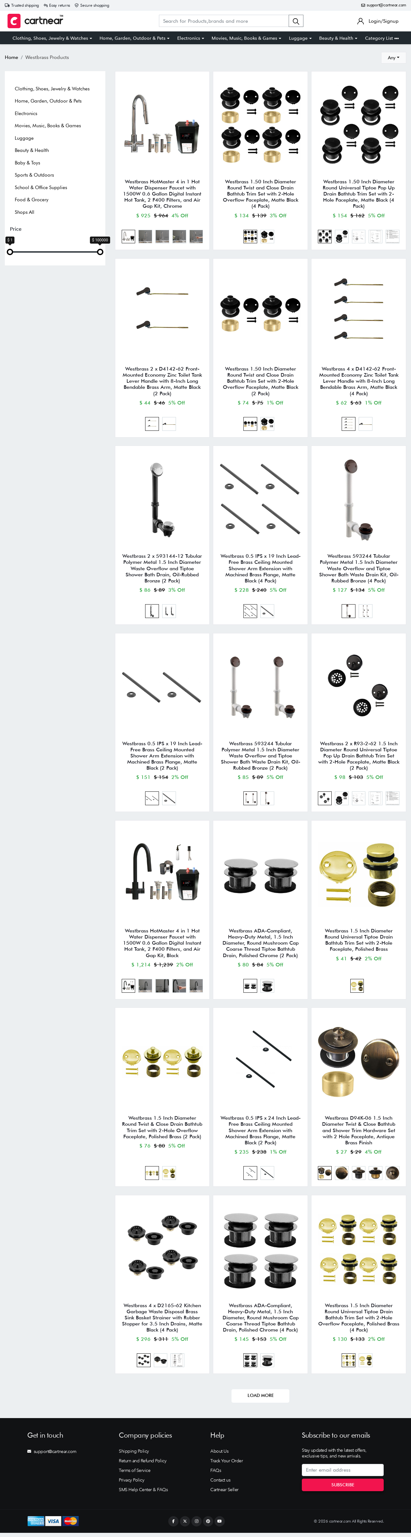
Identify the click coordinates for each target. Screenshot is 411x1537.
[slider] (10, 252)
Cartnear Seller (224, 1494)
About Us (219, 1455)
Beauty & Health (336, 38)
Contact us (220, 1484)
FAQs (215, 1474)
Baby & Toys (27, 163)
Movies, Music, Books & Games (244, 38)
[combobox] (393, 57)
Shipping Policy (134, 1455)
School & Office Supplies (41, 187)
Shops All (24, 212)
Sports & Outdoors (34, 175)
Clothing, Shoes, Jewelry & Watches (50, 38)
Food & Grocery (31, 200)
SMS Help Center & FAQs (143, 1494)
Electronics (188, 38)
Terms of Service (134, 1474)
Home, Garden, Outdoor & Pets (132, 38)
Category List (382, 38)
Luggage (298, 38)
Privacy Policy (131, 1484)
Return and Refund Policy (142, 1465)
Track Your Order (226, 1465)
